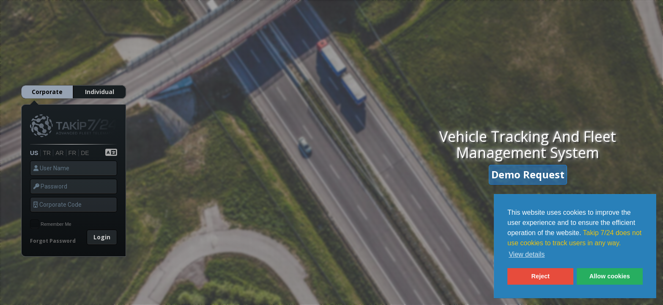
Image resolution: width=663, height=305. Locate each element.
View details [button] (527, 254)
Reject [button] (540, 276)
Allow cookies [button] (609, 276)
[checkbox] (34, 217)
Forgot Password (53, 234)
